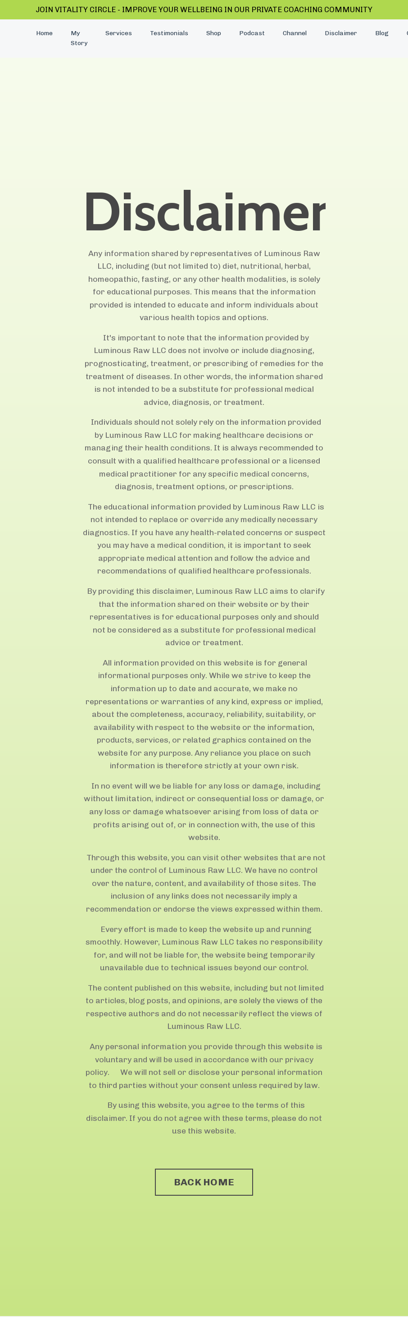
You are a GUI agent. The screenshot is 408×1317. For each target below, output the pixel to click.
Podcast (252, 34)
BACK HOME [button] (204, 1186)
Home (44, 34)
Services (118, 34)
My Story (79, 39)
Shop (213, 34)
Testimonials (169, 34)
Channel (295, 34)
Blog (381, 34)
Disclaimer (341, 34)
